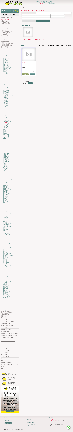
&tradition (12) (5, 49)
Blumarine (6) (5, 86)
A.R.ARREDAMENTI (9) (7, 52)
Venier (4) (4, 289)
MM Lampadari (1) (6, 190)
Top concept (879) (6, 275)
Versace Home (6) (6, 291)
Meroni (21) (5, 199)
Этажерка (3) (5, 310)
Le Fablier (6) (5, 183)
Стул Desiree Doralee (26, 62)
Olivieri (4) (5, 218)
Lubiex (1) (5, 187)
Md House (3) (5, 196)
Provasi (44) (5, 240)
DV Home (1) (5, 119)
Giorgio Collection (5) (7, 156)
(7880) (8, 344)
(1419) (4, 370)
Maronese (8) (5, 194)
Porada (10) (5, 235)
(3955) (7, 325)
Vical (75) (4, 293)
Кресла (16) (3, 29)
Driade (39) (5, 127)
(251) (6, 343)
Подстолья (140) (4, 34)
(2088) (5, 356)
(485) (6, 348)
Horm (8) (4, 164)
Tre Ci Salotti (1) (6, 279)
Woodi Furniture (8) (6, 296)
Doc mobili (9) (5, 125)
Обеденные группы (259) (6, 31)
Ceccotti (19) (5, 105)
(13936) (6, 323)
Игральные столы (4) (5, 23)
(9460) (7, 319)
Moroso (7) (5, 212)
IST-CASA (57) (5, 166)
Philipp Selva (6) (6, 229)
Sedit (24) (4, 258)
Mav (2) (4, 195)
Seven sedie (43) (6, 260)
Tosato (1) (5, 277)
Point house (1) (6, 232)
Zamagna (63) (5, 299)
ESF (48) (4, 128)
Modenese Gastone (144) (7, 207)
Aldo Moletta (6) (6, 60)
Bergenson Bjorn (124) (7, 84)
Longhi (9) (5, 186)
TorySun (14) (5, 276)
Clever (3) (5, 109)
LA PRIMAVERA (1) (6, 175)
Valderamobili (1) (6, 286)
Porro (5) (4, 236)
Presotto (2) (5, 239)
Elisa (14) (4, 131)
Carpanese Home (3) (7, 98)
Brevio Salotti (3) (6, 90)
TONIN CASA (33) (6, 268)
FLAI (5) (4, 138)
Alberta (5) (5, 59)
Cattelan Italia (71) (6, 103)
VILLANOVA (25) (6, 285)
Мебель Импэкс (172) (7, 309)
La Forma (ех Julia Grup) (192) (8, 179)
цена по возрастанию (53, 45)
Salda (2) (4, 251)
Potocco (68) (5, 237)
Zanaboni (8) (5, 300)
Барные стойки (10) (5, 21)
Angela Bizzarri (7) (6, 65)
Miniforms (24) (5, 202)
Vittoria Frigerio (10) (6, 294)
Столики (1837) (4, 46)
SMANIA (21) (5, 249)
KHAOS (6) (5, 171)
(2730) (6, 17)
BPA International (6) (7, 77)
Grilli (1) (4, 162)
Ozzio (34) (5, 220)
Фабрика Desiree (25, 25)
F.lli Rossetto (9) (6, 137)
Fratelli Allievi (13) (6, 149)
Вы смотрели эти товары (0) (10, 14)
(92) (9, 333)
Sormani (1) (5, 264)
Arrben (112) (5, 73)
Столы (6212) (4, 39)
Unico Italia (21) (6, 283)
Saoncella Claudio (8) (7, 253)
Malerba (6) (5, 191)
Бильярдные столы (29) (6, 22)
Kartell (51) (5, 172)
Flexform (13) (5, 144)
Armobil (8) (5, 71)
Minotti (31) (5, 203)
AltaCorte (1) (5, 62)
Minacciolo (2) (5, 201)
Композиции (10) (4, 26)
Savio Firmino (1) (6, 254)
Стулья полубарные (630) (6, 312)
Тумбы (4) (3, 317)
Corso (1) (4, 115)
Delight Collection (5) (7, 121)
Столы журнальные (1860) (6, 41)
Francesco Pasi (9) (6, 148)
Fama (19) (5, 140)
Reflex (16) (5, 245)
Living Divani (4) (6, 184)
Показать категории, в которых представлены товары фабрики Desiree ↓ (42, 41)
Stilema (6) (5, 266)
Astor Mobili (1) (5, 75)
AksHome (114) (6, 58)
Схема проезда (51, 426)
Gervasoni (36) (5, 154)
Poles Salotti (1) (6, 233)
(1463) (3, 368)
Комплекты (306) (4, 25)
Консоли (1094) (4, 28)
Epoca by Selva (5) (6, 134)
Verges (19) (5, 290)
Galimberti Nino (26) (6, 150)
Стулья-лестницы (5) (5, 314)
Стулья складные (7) (5, 313)
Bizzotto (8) (5, 85)
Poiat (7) (4, 231)
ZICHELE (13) (5, 297)
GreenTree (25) (6, 161)
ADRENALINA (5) (6, 53)
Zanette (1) (5, 301)
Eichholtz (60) (5, 130)
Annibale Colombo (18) (7, 67)
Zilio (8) (4, 303)
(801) (7, 339)
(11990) (7, 321)
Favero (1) (5, 141)
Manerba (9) (5, 192)
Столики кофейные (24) (6, 47)
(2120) (9, 335)
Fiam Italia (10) (5, 143)
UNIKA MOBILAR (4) (7, 281)
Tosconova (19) (6, 278)
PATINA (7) (5, 221)
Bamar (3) (5, 79)
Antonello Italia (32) (6, 69)
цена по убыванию (66, 45)
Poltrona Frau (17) (6, 234)
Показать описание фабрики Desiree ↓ (33, 39)
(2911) (7, 337)
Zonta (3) (4, 304)
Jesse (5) (4, 169)
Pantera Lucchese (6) (7, 226)
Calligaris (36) (5, 96)
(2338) (4, 354)
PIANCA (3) (5, 222)
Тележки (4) (3, 316)
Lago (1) (4, 180)
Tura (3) (4, 280)
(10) (8, 346)
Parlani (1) (5, 227)
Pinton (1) (4, 230)
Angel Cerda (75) (6, 64)
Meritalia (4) (5, 198)
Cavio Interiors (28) (6, 104)
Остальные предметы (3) (6, 32)
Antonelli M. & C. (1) (6, 68)
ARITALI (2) (5, 56)
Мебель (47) (3, 30)
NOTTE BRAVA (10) (6, 215)
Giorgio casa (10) (6, 157)
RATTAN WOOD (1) (6, 243)
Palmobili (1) (5, 225)
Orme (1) (4, 219)
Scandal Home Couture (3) (8, 255)
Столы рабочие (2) (5, 42)
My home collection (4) (7, 213)
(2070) (7, 329)
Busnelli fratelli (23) (6, 93)
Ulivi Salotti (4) (5, 282)
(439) (8, 341)
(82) (3, 360)
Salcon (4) (5, 250)
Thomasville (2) (6, 269)
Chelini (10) (5, 108)
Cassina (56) (5, 101)
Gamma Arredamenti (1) (7, 152)
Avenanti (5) (5, 76)
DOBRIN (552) (5, 117)
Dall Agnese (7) (6, 120)
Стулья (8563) (4, 48)
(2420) (4, 352)
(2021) (4, 327)
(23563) (6, 19)
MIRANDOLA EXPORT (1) (8, 189)
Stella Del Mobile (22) (7, 265)
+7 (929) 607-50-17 (42, 4)
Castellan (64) (5, 102)
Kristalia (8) (5, 174)
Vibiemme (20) (5, 292)
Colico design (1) (6, 110)
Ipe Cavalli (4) (5, 168)
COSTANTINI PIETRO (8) (7, 94)
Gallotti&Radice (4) (6, 151)
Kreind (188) (5, 173)
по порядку (42, 45)
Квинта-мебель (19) (6, 307)
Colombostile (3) (6, 111)
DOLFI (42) (5, 118)
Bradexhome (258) (6, 89)
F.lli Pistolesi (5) (6, 136)
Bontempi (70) (5, 88)
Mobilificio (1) (5, 205)
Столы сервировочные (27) (7, 43)
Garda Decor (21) (6, 153)
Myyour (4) (5, 214)
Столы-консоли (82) (5, 44)
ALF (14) (4, 54)
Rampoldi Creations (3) (7, 244)
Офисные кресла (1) (5, 33)
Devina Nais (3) (6, 123)
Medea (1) (5, 197)
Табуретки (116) (4, 315)
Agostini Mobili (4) (6, 57)
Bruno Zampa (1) (6, 91)
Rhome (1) (5, 246)
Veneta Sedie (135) (6, 288)
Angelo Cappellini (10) (7, 66)
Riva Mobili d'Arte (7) (7, 247)
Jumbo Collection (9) (7, 170)
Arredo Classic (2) (6, 74)
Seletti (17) (5, 259)
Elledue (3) (5, 133)
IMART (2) (5, 165)
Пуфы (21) (3, 36)
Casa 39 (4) (5, 99)
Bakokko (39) (5, 78)
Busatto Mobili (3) (6, 92)
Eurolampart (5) (6, 135)
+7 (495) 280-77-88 (42, 3)
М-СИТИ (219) (5, 308)
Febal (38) (5, 142)
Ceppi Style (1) (5, 106)
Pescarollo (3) (5, 228)
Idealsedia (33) (5, 167)
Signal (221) (5, 261)
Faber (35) (5, 139)
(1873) (5, 331)
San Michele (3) (6, 252)
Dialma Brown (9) (6, 124)
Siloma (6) (5, 263)
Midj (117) (5, 200)
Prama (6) (5, 238)
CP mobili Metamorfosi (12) (8, 95)
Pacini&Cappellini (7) (7, 223)
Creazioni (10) (5, 116)
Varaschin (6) (5, 287)
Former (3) (5, 147)
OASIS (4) (5, 216)
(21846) (3, 358)
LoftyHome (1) (5, 185)
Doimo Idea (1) (5, 126)
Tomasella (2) (5, 272)
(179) (3, 366)
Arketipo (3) (5, 70)
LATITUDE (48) (6, 176)
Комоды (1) (3, 24)
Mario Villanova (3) (6, 193)
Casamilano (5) (6, 100)
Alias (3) (4, 61)
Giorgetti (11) (5, 155)
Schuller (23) (5, 257)
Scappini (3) (5, 256)
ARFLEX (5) (5, 55)
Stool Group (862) (6, 267)
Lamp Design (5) (6, 181)
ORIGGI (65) (5, 217)
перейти (30, 83)
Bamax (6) (5, 80)
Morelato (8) (5, 211)
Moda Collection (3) (6, 206)
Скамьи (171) (4, 37)
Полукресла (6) (4, 35)
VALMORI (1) (5, 284)
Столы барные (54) (5, 40)
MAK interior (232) (6, 188)
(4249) (6, 362)
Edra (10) (4, 129)
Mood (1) (4, 208)
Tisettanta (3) (5, 271)
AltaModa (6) (5, 63)
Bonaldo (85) (5, 87)
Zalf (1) (4, 298)
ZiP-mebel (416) (6, 302)
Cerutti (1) (5, 107)
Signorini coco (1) (6, 262)
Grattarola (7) (5, 160)
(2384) (9, 364)
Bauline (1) (5, 81)
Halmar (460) (5, 163)
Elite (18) (4, 132)
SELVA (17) (5, 248)
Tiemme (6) (5, 270)
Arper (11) (5, 72)
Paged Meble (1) (6, 224)
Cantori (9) (5, 97)
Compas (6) (5, 112)
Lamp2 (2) (5, 182)
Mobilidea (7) (5, 204)
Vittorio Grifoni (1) (6, 295)
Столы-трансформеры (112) (7, 45)
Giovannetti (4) (5, 158)
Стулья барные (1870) (6, 311)
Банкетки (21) (4, 20)
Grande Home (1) (6, 159)
